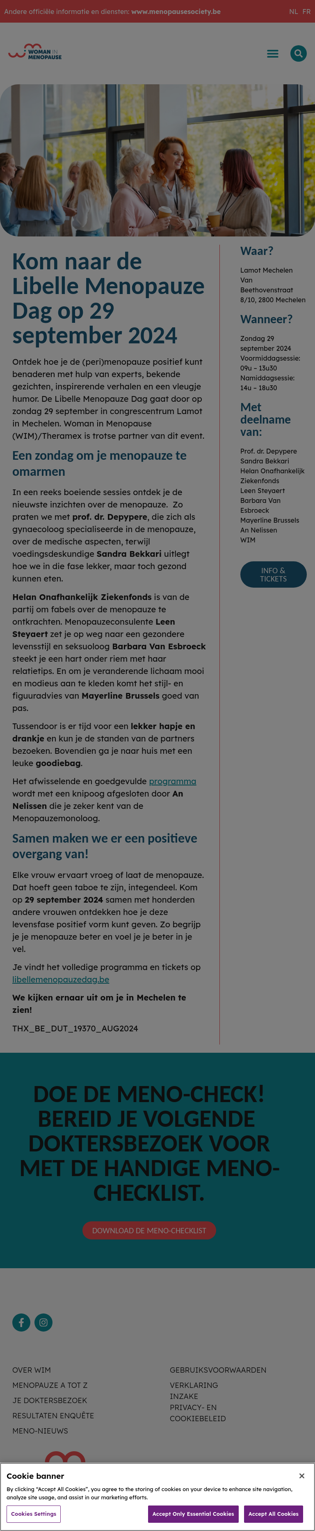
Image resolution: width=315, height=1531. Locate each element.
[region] (157, 1497)
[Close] (302, 1476)
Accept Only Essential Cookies (193, 1513)
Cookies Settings (33, 1513)
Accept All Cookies (274, 1513)
